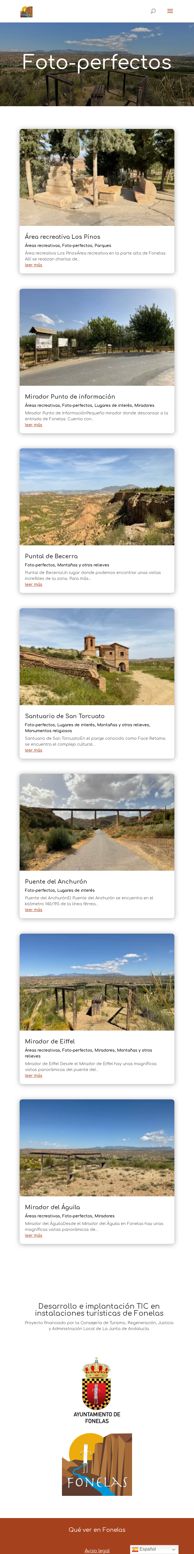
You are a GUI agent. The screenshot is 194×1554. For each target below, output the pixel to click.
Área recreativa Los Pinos (62, 237)
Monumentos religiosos (48, 731)
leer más (33, 265)
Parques (102, 246)
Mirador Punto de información (70, 397)
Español (144, 1549)
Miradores (144, 405)
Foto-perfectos (77, 246)
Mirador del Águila (52, 1207)
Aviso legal (97, 1550)
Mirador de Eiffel (51, 1041)
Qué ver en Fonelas (97, 1530)
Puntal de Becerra (51, 556)
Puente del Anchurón (56, 882)
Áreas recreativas (42, 246)
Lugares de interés (113, 405)
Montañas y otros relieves (83, 565)
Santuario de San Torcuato (65, 716)
